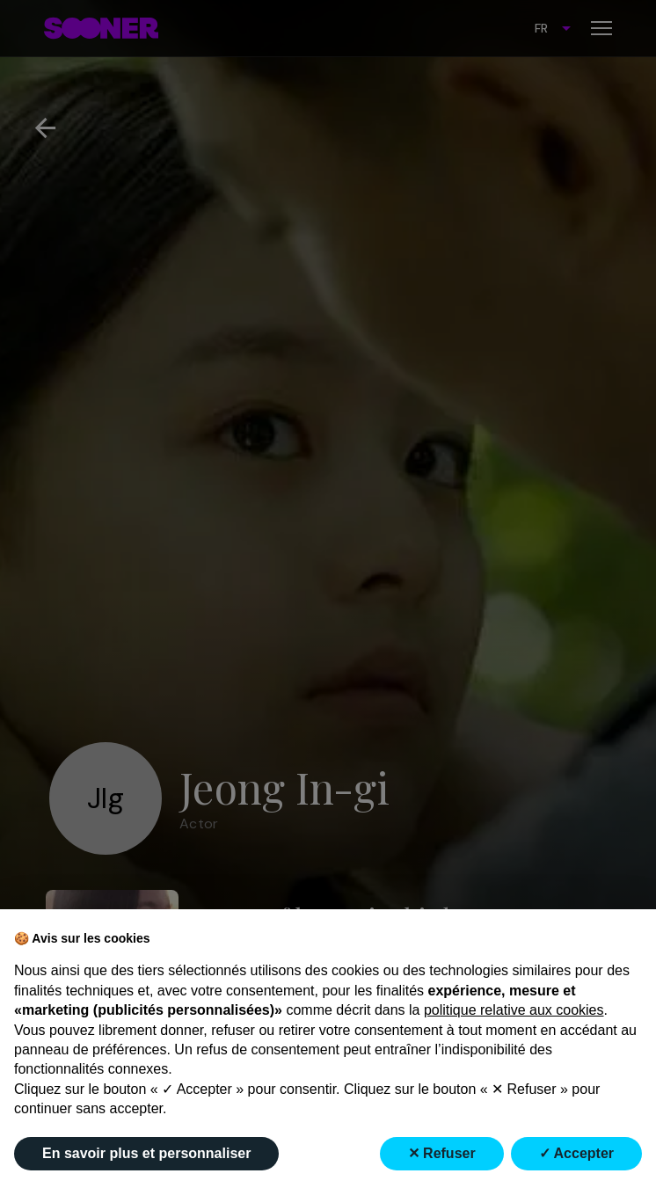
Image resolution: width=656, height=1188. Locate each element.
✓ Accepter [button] (576, 1153)
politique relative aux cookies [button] (514, 1009)
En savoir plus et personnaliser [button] (146, 1153)
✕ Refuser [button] (442, 1153)
